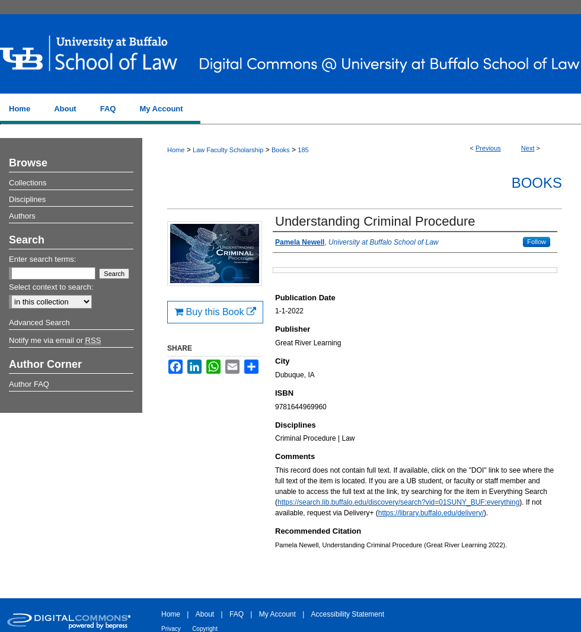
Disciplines (27, 199)
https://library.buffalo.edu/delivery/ (431, 513)
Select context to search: (51, 287)
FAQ (236, 614)
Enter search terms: (42, 259)
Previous (488, 148)
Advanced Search (39, 322)
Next (528, 148)
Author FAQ (29, 384)
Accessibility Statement (347, 614)
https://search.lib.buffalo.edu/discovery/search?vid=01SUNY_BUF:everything (398, 502)
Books (281, 149)
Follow (536, 241)
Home (175, 149)
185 (303, 149)
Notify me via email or (55, 340)
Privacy (171, 628)
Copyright (205, 628)
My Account (277, 614)
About (205, 614)
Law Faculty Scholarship (228, 149)
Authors (22, 215)
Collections (28, 182)
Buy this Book (215, 312)
